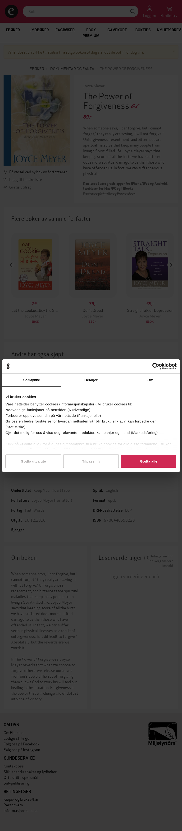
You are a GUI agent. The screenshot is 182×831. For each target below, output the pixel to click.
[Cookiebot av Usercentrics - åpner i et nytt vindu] (156, 366)
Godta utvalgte (33, 461)
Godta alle (148, 461)
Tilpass (91, 461)
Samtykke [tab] (31, 380)
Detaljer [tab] (91, 380)
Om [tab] (150, 380)
